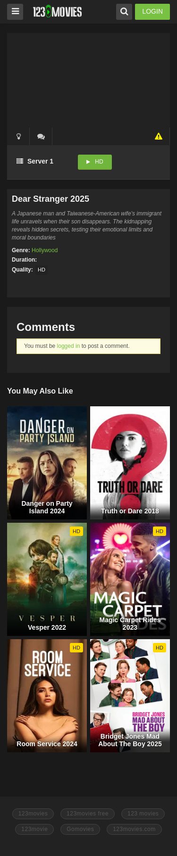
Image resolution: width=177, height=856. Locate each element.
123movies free (88, 813)
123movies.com (134, 829)
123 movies (143, 813)
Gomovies (80, 829)
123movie (34, 829)
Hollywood (45, 250)
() (41, 136)
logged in (68, 346)
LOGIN (152, 11)
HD (99, 161)
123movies (33, 813)
